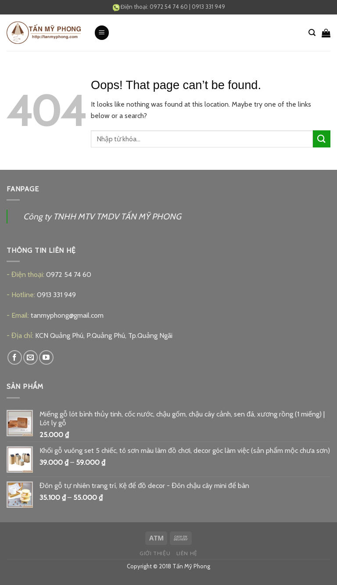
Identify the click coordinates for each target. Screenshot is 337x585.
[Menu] (102, 32)
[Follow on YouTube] (46, 357)
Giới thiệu (155, 553)
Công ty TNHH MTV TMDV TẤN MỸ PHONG (102, 216)
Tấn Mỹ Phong (191, 566)
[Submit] (321, 138)
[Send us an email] (30, 357)
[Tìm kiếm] (311, 32)
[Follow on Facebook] (14, 357)
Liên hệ (186, 553)
